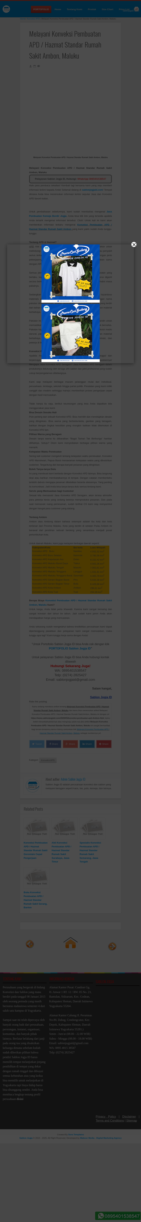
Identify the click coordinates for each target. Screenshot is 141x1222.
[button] (70, 611)
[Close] (133, 244)
